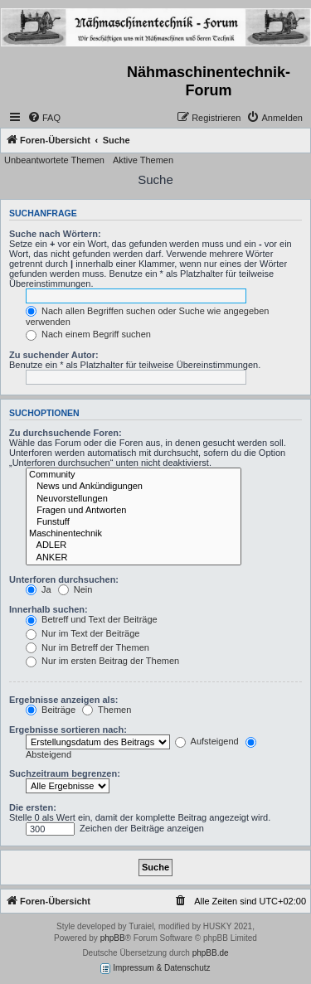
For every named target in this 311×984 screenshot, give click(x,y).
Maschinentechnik (133, 534)
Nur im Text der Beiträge (82, 633)
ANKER (133, 558)
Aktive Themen (143, 160)
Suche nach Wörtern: (55, 234)
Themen (106, 710)
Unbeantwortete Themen (54, 160)
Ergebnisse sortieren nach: (68, 729)
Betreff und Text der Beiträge (92, 619)
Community (133, 475)
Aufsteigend (207, 741)
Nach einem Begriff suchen (88, 334)
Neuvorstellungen (133, 499)
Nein (75, 589)
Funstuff (133, 522)
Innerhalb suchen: (48, 609)
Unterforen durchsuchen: (64, 579)
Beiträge (50, 710)
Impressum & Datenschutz (155, 968)
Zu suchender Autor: (54, 355)
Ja (38, 589)
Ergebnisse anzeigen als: (63, 700)
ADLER (133, 545)
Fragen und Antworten (133, 510)
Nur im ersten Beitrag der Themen (102, 661)
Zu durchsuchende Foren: (65, 433)
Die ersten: (32, 807)
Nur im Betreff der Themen (87, 647)
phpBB (112, 938)
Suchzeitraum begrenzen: (64, 773)
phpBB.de (210, 952)
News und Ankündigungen (133, 486)
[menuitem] (44, 118)
